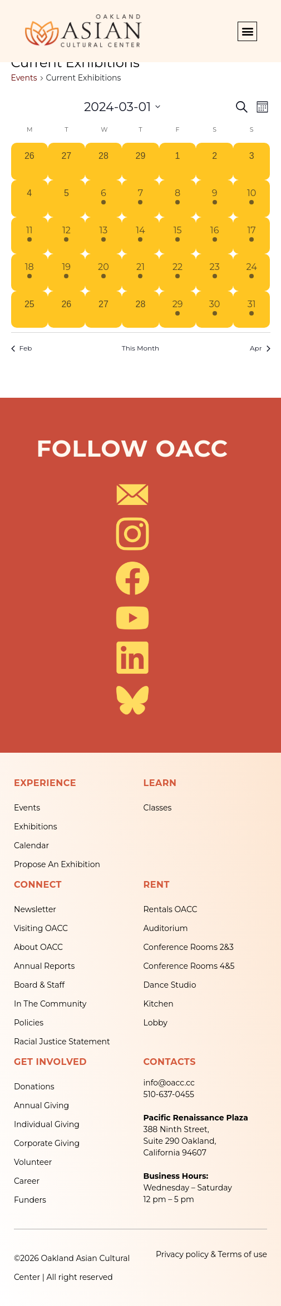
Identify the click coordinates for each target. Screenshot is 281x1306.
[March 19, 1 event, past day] (66, 272)
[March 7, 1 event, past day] (140, 198)
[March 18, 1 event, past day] (29, 272)
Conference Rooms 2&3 (189, 947)
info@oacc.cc (169, 1083)
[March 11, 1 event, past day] (29, 235)
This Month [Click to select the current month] (140, 348)
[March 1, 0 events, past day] (177, 161)
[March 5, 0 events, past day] (66, 198)
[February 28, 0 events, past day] (103, 161)
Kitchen (159, 1004)
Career (27, 1181)
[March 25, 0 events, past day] (29, 309)
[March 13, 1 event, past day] (103, 235)
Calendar (31, 845)
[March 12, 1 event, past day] (66, 235)
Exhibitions (35, 827)
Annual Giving (41, 1105)
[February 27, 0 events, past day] (66, 161)
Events (24, 78)
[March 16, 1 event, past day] (214, 235)
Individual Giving (47, 1124)
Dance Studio (170, 985)
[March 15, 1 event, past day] (177, 235)
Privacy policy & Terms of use (211, 1254)
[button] (247, 31)
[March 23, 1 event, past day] (214, 272)
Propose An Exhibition (57, 864)
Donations (34, 1087)
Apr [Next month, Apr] (260, 348)
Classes (158, 808)
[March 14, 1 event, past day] (140, 235)
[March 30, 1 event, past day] (214, 309)
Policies (28, 1023)
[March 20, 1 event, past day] (103, 272)
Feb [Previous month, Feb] (21, 348)
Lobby (155, 1023)
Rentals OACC (171, 909)
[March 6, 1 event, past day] (103, 198)
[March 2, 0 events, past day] (214, 161)
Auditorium (166, 928)
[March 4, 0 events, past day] (29, 198)
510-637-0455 (169, 1094)
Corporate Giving (47, 1143)
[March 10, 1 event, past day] (251, 198)
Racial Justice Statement (62, 1042)
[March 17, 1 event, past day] (251, 235)
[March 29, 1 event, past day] (177, 309)
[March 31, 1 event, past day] (251, 309)
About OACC (38, 947)
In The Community (50, 1004)
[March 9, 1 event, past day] (214, 198)
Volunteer (33, 1162)
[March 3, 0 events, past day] (251, 161)
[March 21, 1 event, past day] (140, 272)
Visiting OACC (41, 928)
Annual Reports (44, 966)
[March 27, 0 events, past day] (103, 309)
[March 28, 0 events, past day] (140, 309)
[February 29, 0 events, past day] (140, 161)
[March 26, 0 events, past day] (66, 309)
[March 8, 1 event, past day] (177, 198)
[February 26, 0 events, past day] (29, 161)
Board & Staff (39, 985)
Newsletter (35, 909)
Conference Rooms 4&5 (189, 966)
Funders (30, 1200)
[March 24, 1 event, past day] (251, 272)
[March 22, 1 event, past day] (177, 272)
